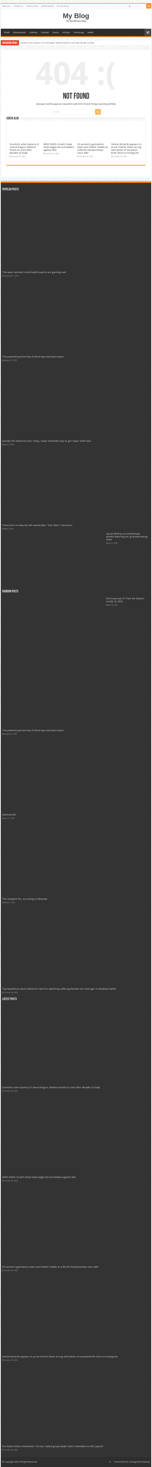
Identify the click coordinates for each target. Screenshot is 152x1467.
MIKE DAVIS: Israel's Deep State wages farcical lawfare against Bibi (58, 147)
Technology (78, 32)
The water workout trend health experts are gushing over (34, 272)
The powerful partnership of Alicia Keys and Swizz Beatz (33, 356)
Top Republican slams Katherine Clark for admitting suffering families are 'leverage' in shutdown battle (59, 988)
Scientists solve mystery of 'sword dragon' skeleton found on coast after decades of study (57, 43)
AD (126, 1462)
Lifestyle (66, 32)
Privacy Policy (63, 6)
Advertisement (47, 6)
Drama (56, 32)
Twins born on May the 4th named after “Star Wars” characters (37, 525)
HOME (7, 32)
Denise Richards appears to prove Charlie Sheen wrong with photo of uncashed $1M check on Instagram (126, 148)
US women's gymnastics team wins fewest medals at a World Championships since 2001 (92, 148)
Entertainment (19, 32)
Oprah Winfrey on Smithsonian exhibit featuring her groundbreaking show (127, 536)
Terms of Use (32, 6)
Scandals (45, 32)
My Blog (76, 16)
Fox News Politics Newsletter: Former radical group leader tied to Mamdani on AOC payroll (52, 1446)
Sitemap (146, 1462)
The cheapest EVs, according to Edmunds (24, 899)
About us (6, 6)
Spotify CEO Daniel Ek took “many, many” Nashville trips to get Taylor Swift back (46, 441)
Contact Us (18, 6)
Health (90, 32)
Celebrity (33, 32)
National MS (9, 814)
